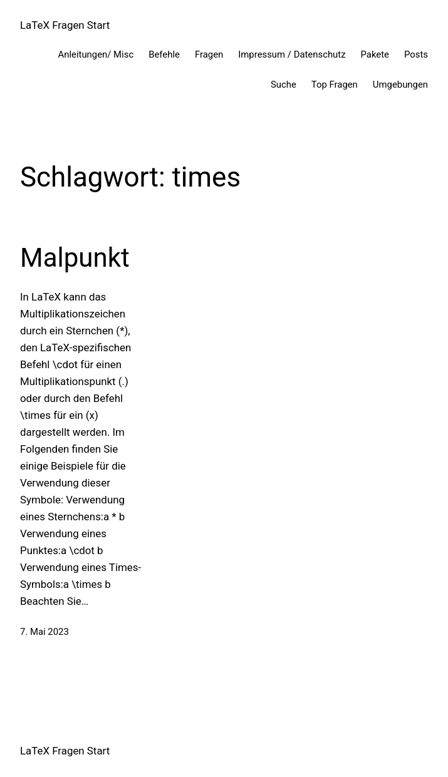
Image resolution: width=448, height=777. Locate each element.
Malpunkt (75, 257)
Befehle (164, 54)
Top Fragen (334, 84)
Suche (283, 84)
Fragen (209, 54)
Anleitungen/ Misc (96, 54)
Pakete (375, 54)
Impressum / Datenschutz (291, 54)
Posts (416, 54)
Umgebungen (400, 84)
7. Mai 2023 (44, 631)
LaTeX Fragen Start (65, 25)
